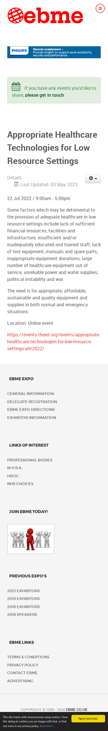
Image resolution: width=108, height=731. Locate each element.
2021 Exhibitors (23, 591)
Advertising (20, 681)
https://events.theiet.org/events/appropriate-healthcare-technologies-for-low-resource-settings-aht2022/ (53, 341)
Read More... (47, 727)
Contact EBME (22, 673)
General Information (30, 393)
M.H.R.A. (14, 468)
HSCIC (13, 476)
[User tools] (93, 178)
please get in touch (44, 95)
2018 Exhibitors (23, 607)
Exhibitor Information (31, 417)
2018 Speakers (22, 614)
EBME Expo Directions (31, 409)
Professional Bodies (29, 460)
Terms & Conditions (28, 657)
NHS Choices (20, 484)
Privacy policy (22, 665)
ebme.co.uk (76, 710)
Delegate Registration (32, 402)
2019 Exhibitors (23, 598)
